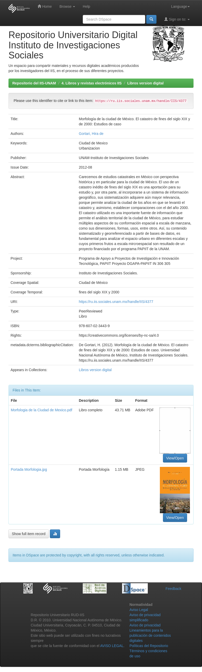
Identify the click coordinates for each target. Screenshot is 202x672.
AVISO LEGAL (112, 646)
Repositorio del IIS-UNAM (34, 83)
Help (86, 6)
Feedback (173, 589)
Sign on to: (177, 19)
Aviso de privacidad (145, 625)
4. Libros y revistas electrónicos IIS (91, 83)
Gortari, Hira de (91, 134)
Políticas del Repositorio (149, 646)
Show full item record (28, 534)
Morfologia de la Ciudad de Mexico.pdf (41, 410)
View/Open (175, 458)
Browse (67, 6)
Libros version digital (145, 83)
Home (45, 6)
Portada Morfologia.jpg (29, 469)
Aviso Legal (139, 610)
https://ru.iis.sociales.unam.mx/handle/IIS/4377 (116, 302)
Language (180, 6)
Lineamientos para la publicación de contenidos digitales (150, 635)
